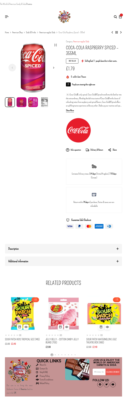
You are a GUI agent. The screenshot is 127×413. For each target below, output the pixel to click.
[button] (53, 67)
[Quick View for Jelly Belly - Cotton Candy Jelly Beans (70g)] (66, 327)
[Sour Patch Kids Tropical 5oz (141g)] (23, 313)
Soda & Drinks (31, 32)
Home (7, 32)
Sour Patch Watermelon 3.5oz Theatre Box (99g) (101, 341)
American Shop (17, 32)
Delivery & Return (94, 150)
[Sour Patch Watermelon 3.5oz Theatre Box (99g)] (104, 313)
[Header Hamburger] (7, 17)
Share (112, 150)
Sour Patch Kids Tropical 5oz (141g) (22, 339)
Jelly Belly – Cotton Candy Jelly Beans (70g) (62, 341)
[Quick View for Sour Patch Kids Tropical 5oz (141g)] (26, 327)
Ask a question (73, 150)
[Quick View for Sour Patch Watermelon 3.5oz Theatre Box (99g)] (107, 327)
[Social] (100, 384)
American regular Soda (47, 32)
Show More (70, 110)
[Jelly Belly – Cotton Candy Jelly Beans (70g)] (63, 313)
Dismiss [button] (29, 4)
